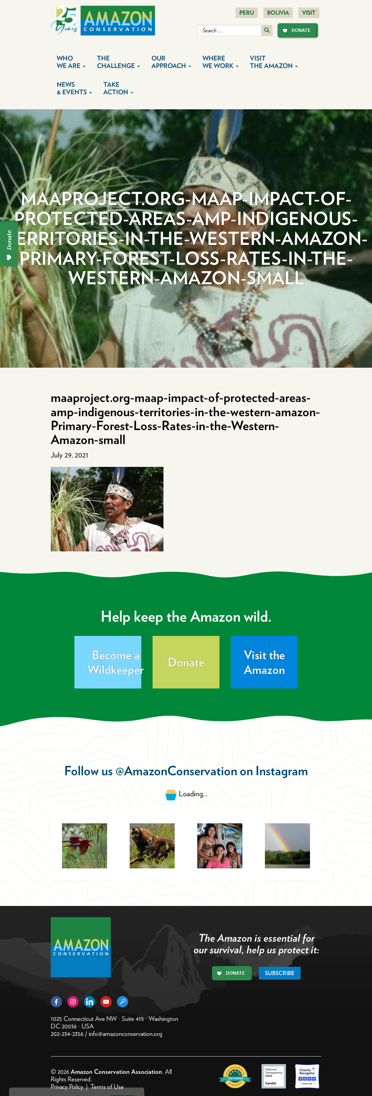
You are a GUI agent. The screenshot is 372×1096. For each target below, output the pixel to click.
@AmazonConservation (176, 770)
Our (171, 61)
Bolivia (278, 12)
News (74, 88)
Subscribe (280, 973)
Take (118, 88)
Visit (309, 12)
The (118, 61)
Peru (246, 12)
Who (71, 61)
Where (221, 61)
